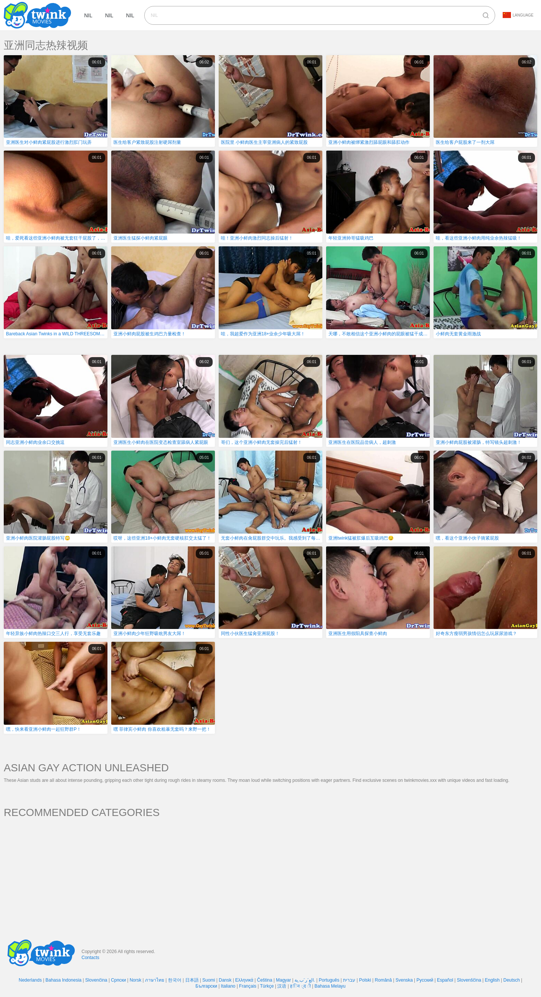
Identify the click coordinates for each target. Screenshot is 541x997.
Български (206, 986)
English (492, 980)
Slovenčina (96, 980)
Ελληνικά (244, 980)
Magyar (283, 980)
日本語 (192, 980)
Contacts (90, 957)
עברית (349, 980)
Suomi (208, 980)
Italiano (228, 986)
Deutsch (511, 980)
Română (383, 980)
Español (445, 980)
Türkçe (267, 986)
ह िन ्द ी (300, 986)
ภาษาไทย (154, 980)
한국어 (174, 980)
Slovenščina (469, 980)
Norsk (135, 980)
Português (329, 980)
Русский (425, 980)
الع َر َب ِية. (305, 980)
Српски (118, 980)
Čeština (264, 980)
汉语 (281, 986)
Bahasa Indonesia (63, 980)
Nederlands (30, 980)
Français (247, 986)
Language (518, 15)
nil (88, 15)
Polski (365, 980)
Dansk (225, 980)
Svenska (404, 980)
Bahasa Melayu (330, 986)
